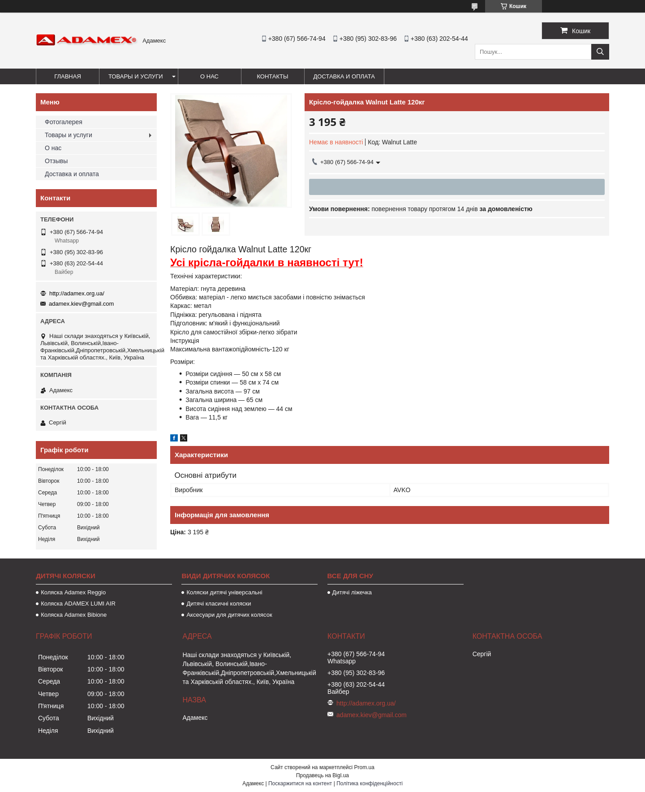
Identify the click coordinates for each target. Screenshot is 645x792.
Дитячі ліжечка (352, 592)
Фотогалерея (63, 122)
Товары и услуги (135, 76)
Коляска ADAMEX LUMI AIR (78, 603)
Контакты (272, 76)
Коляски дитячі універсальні (224, 592)
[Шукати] (600, 52)
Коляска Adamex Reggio (73, 592)
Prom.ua (364, 767)
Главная (67, 76)
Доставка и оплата (344, 76)
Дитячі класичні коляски (218, 603)
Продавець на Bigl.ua (322, 775)
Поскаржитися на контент (300, 783)
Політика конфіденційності (369, 783)
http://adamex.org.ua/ (76, 293)
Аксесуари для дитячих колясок (229, 614)
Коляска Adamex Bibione (74, 614)
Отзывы (56, 160)
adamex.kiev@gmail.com (81, 303)
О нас (209, 76)
